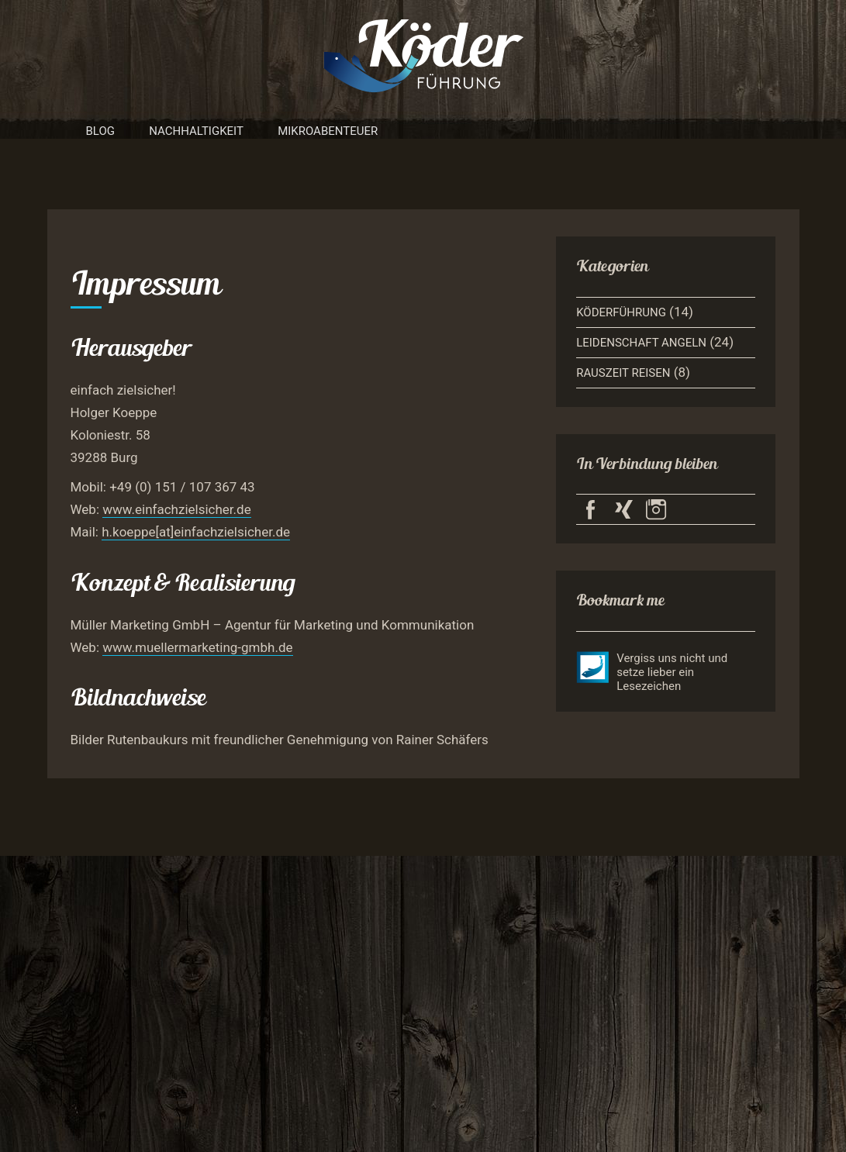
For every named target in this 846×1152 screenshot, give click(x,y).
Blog (101, 131)
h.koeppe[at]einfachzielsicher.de (196, 532)
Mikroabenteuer (328, 131)
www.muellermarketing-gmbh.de (197, 647)
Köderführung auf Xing (623, 509)
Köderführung (621, 312)
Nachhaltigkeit (196, 131)
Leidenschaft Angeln (641, 343)
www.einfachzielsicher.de (176, 509)
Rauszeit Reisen (623, 373)
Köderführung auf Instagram (657, 509)
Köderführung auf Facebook (591, 509)
